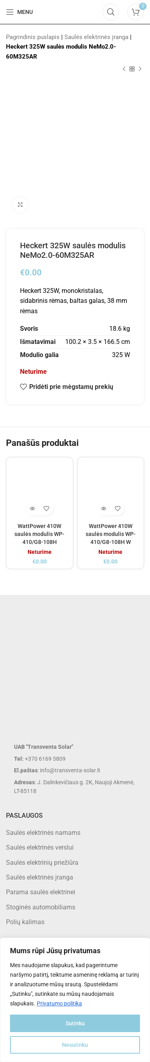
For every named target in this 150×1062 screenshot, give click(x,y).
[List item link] (75, 758)
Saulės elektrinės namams (43, 832)
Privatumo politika (59, 1003)
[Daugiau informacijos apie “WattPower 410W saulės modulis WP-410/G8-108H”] (33, 509)
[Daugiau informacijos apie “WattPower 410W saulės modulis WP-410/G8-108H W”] (103, 509)
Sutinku (75, 1023)
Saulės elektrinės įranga (96, 37)
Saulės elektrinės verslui (40, 847)
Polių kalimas (25, 922)
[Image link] (70, 674)
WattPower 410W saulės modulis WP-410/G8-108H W (111, 534)
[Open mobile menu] (19, 12)
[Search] (110, 12)
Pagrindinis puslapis (33, 37)
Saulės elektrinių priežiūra (42, 862)
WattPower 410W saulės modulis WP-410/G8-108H (39, 534)
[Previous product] (124, 69)
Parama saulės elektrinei (40, 892)
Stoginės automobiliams (40, 907)
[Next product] (140, 69)
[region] (75, 1000)
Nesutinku (75, 1045)
